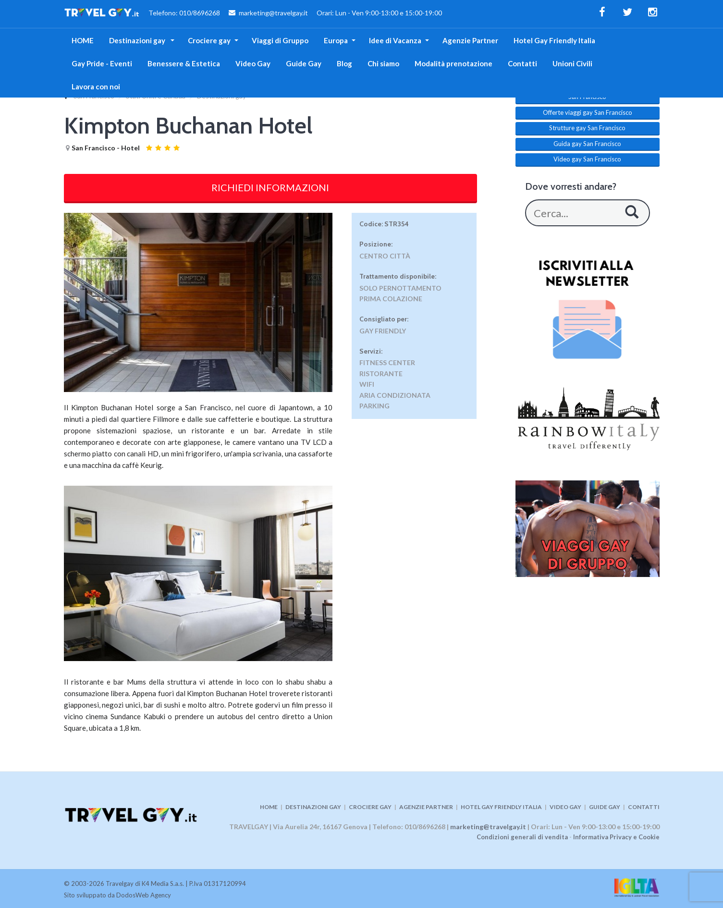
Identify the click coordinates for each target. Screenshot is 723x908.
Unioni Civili (572, 63)
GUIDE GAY (604, 806)
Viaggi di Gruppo (280, 40)
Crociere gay (209, 40)
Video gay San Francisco (587, 159)
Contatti (522, 63)
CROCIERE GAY (370, 806)
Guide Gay (303, 63)
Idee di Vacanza (395, 40)
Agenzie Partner (470, 40)
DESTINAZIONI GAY (313, 806)
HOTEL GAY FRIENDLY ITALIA (501, 806)
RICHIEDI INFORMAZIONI (270, 187)
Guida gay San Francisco (587, 143)
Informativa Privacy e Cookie (616, 837)
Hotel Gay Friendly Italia (554, 40)
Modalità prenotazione (453, 63)
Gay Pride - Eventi (102, 63)
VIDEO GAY (565, 806)
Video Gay (252, 63)
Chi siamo (383, 63)
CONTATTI (644, 806)
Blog (344, 63)
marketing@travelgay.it (488, 826)
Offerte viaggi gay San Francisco (587, 112)
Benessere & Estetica (183, 63)
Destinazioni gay (138, 40)
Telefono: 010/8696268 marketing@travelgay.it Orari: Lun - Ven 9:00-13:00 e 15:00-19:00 (253, 14)
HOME (83, 40)
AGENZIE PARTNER (426, 806)
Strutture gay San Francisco (587, 128)
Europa (336, 40)
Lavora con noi (96, 86)
